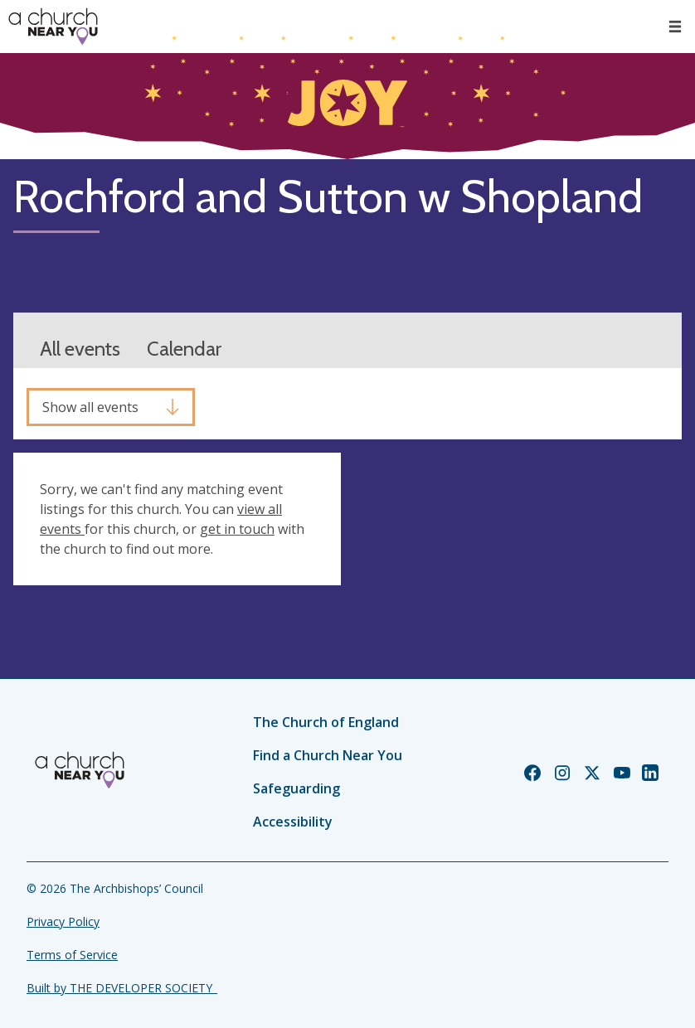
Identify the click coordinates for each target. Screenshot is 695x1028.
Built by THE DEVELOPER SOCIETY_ (122, 988)
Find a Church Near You (327, 755)
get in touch (237, 529)
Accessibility (293, 821)
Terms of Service (72, 955)
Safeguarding (296, 788)
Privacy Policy (63, 921)
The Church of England (326, 722)
